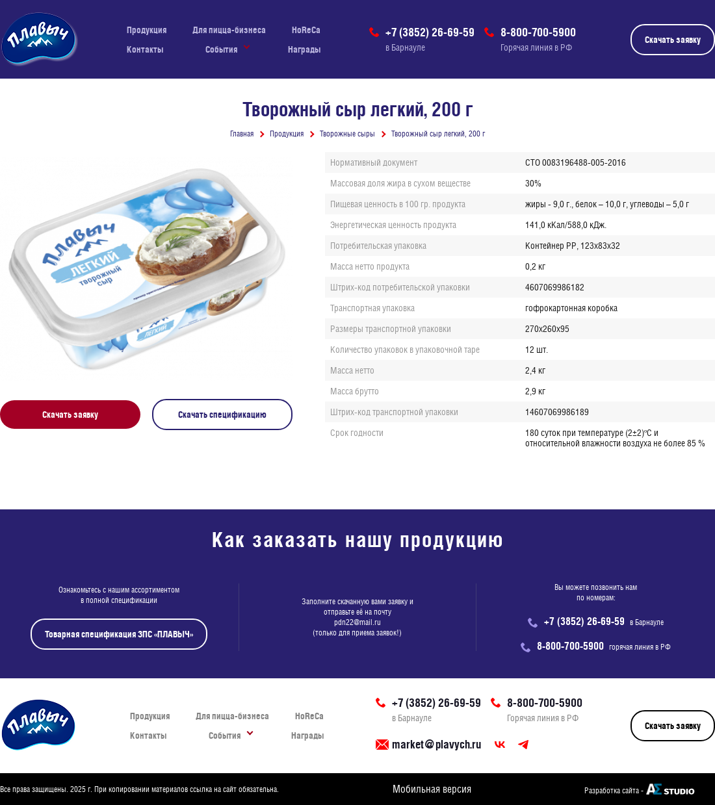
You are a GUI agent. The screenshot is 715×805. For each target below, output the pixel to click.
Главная (242, 133)
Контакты (145, 49)
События (221, 49)
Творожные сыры (347, 133)
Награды (304, 49)
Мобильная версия (432, 789)
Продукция (146, 30)
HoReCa (306, 30)
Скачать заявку (673, 39)
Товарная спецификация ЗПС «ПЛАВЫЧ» (119, 634)
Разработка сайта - (614, 790)
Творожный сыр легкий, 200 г (438, 133)
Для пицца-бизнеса (229, 30)
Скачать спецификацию (222, 414)
